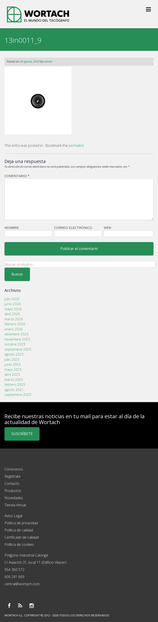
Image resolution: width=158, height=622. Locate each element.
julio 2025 (11, 359)
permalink (76, 145)
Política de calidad (18, 530)
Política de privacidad (21, 522)
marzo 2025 (13, 379)
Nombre (11, 227)
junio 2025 (12, 364)
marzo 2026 (13, 319)
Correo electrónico (73, 227)
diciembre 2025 (16, 334)
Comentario (16, 175)
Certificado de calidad (21, 537)
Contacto (11, 483)
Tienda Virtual (15, 505)
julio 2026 (11, 299)
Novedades (13, 497)
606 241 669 (14, 576)
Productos (12, 490)
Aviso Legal (13, 515)
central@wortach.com (22, 583)
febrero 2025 (14, 384)
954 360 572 (14, 569)
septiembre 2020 (17, 394)
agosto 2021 (14, 389)
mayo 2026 (13, 309)
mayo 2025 (13, 369)
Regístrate (12, 476)
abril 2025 (12, 374)
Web (107, 227)
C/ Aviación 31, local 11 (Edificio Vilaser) (35, 562)
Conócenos (13, 469)
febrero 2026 (14, 324)
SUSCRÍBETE (22, 433)
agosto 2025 (14, 354)
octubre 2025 (14, 344)
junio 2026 (12, 303)
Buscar (17, 274)
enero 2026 (13, 329)
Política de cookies (19, 544)
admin (48, 61)
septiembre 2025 (17, 349)
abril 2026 (12, 314)
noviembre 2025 (17, 339)
